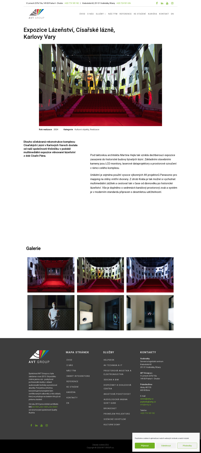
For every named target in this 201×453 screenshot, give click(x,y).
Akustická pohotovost (117, 394)
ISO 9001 (35, 407)
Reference (126, 14)
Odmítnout (166, 446)
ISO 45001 (53, 407)
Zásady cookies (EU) (100, 445)
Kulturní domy (112, 425)
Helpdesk (109, 360)
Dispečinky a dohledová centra (117, 387)
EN (172, 14)
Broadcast (110, 408)
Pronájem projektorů (117, 414)
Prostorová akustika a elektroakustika (118, 372)
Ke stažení (140, 14)
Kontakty (72, 398)
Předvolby (187, 446)
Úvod (82, 14)
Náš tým (113, 14)
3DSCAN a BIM (111, 380)
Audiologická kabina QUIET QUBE (116, 401)
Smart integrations (78, 376)
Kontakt (164, 14)
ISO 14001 (44, 407)
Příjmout (145, 446)
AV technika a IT (113, 365)
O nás (90, 14)
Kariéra (152, 14)
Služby (101, 14)
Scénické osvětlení (115, 419)
